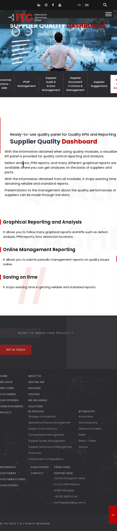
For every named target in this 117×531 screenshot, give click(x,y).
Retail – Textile (87, 440)
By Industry (87, 411)
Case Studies (9, 485)
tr (79, 5)
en (87, 5)
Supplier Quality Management (46, 440)
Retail (82, 434)
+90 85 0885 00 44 (65, 496)
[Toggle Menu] (108, 14)
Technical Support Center (69, 478)
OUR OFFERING (9, 400)
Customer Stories (13, 479)
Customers (8, 473)
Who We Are (36, 382)
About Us (34, 376)
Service (83, 447)
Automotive (86, 416)
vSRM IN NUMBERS (11, 406)
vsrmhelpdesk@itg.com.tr (70, 502)
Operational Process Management (49, 422)
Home (3, 376)
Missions (34, 388)
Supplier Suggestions (99, 84)
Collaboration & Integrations (45, 459)
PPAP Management (27, 84)
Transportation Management (46, 434)
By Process (36, 411)
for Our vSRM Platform (67, 484)
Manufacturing (88, 422)
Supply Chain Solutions (42, 428)
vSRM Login (62, 467)
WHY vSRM (7, 388)
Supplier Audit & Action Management (51, 84)
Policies (34, 394)
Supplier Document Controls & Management (75, 84)
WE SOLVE (6, 382)
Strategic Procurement (42, 416)
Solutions (35, 406)
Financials (34, 453)
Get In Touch (15, 349)
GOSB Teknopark (64, 490)
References (8, 467)
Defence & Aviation (90, 428)
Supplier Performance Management (50, 447)
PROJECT (6, 412)
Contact (37, 473)
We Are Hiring (37, 400)
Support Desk (63, 473)
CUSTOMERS (8, 394)
